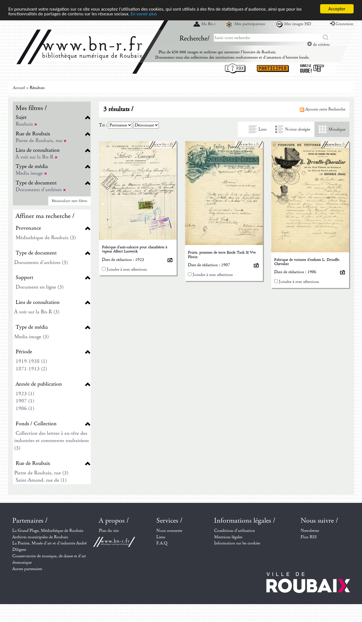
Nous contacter (169, 531)
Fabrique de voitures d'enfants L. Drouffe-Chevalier (307, 261)
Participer (273, 68)
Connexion (341, 24)
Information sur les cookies (237, 543)
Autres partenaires (27, 569)
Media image (31, 173)
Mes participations (249, 24)
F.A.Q (161, 543)
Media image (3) (31, 336)
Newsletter (310, 531)
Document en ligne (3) (40, 287)
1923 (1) (25, 393)
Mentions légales (228, 537)
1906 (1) (25, 408)
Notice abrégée (297, 129)
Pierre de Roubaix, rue (41, 140)
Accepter (336, 9)
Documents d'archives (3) (41, 262)
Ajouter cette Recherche (322, 109)
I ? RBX (235, 68)
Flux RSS (309, 537)
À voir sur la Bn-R (36, 156)
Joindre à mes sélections (127, 269)
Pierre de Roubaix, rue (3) (41, 472)
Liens (160, 537)
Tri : (103, 125)
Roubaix (26, 124)
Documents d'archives (41, 189)
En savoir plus (144, 14)
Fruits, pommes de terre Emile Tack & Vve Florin (222, 254)
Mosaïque (337, 129)
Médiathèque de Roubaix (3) (46, 237)
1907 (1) (25, 400)
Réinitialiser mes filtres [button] (69, 200)
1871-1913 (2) (31, 368)
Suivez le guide (312, 68)
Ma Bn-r (208, 24)
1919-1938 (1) (31, 361)
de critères (318, 44)
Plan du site (109, 531)
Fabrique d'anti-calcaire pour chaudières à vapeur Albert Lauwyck (134, 249)
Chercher (326, 38)
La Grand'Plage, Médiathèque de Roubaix (47, 531)
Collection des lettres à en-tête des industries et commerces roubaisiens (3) (51, 441)
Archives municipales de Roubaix (40, 537)
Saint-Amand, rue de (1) (41, 480)
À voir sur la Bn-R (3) (36, 311)
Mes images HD (297, 24)
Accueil (19, 88)
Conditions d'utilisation (234, 531)
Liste (262, 129)
